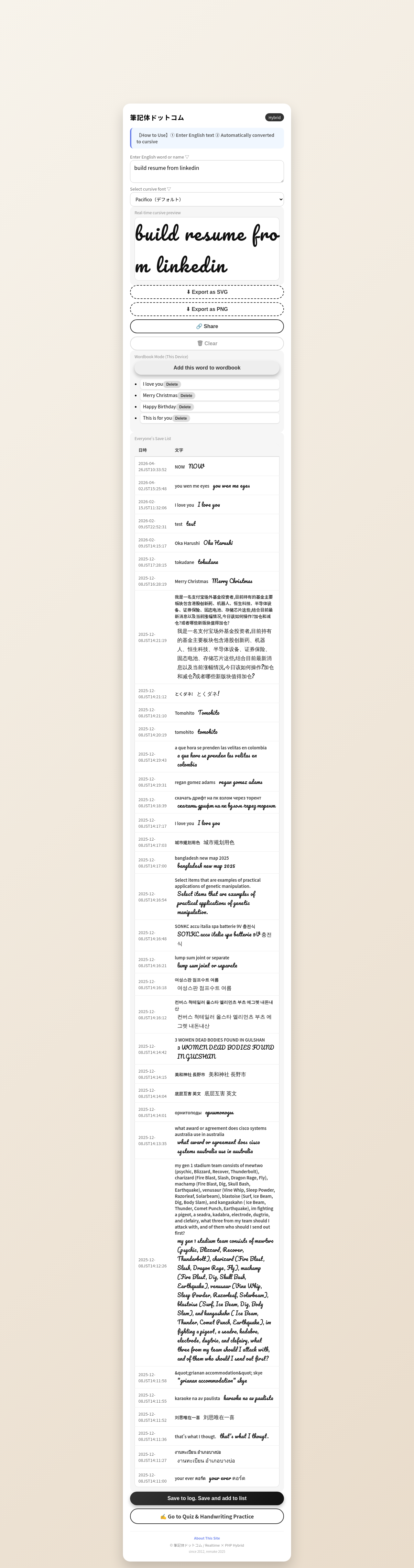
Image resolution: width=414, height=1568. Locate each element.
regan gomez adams (195, 782)
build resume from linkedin (207, 171)
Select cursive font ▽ (150, 189)
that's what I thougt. (195, 1436)
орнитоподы (188, 1113)
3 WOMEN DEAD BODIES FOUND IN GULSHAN (220, 1040)
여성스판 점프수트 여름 (197, 980)
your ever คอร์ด (190, 1478)
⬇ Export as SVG (207, 292)
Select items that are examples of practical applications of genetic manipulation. (217, 883)
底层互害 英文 (188, 1093)
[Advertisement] (207, 51)
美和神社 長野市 (190, 1074)
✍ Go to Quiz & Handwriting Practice (207, 1516)
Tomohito (184, 713)
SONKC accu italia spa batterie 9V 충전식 (215, 926)
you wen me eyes (192, 486)
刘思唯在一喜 (187, 1417)
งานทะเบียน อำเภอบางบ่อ (198, 1452)
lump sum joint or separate (202, 958)
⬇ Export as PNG (207, 309)
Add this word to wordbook (206, 367)
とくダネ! (184, 694)
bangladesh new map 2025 (202, 858)
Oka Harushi (187, 543)
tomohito (184, 732)
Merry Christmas (191, 581)
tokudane (184, 562)
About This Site (207, 1537)
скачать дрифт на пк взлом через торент (218, 798)
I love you (184, 505)
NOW (180, 467)
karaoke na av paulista (197, 1398)
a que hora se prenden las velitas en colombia (221, 748)
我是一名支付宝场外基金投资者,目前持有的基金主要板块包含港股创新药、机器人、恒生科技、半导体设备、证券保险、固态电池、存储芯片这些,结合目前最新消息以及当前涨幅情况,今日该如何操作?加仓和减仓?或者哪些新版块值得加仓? (224, 610)
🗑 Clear (207, 343)
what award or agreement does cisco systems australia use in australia (221, 1131)
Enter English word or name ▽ (159, 157)
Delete (172, 384)
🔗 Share (207, 326)
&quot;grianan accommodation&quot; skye (218, 1373)
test (178, 524)
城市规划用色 (187, 842)
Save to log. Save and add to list (207, 1498)
